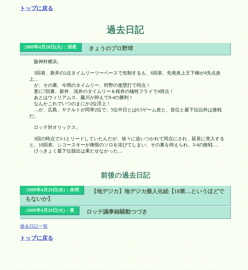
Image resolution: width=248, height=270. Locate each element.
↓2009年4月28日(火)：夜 (49, 210)
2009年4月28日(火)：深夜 (51, 46)
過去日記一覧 (34, 226)
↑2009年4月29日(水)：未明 (52, 189)
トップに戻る (36, 8)
